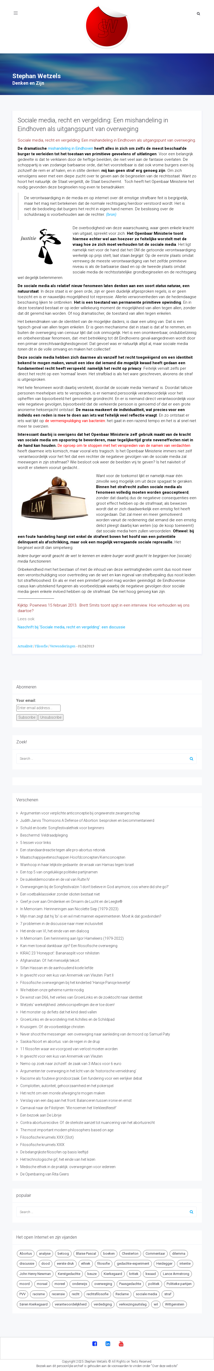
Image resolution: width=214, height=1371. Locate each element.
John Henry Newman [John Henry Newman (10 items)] (35, 1272)
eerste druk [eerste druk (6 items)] (65, 1262)
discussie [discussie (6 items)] (26, 1262)
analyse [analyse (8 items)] (45, 1252)
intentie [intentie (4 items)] (185, 1262)
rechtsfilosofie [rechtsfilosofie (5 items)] (97, 1293)
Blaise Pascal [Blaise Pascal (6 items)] (86, 1252)
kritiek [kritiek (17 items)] (133, 1272)
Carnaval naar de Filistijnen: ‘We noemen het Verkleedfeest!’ (68, 1106)
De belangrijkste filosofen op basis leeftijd (54, 1151)
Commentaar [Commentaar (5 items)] (155, 1252)
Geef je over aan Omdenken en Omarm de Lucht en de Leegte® (71, 900)
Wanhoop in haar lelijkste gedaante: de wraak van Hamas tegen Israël (77, 863)
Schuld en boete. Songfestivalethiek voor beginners (62, 826)
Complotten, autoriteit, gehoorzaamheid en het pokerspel (66, 1084)
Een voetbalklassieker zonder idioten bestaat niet (60, 893)
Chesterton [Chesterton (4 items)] (130, 1252)
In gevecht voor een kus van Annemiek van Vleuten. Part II (66, 974)
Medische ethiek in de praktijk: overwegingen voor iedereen (68, 1165)
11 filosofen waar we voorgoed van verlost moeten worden (69, 1047)
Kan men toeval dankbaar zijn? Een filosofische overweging (68, 944)
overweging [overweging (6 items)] (103, 1283)
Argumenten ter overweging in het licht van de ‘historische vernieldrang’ (78, 1070)
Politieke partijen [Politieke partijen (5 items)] (179, 1283)
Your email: (26, 699)
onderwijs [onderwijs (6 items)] (79, 1283)
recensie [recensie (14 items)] (58, 1293)
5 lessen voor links (35, 841)
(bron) (111, 213)
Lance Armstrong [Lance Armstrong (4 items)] (176, 1272)
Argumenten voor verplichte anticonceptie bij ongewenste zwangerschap (80, 812)
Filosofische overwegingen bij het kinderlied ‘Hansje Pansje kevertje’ (75, 981)
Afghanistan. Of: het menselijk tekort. (50, 959)
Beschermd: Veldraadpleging (44, 834)
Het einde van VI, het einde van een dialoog (54, 930)
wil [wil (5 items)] (156, 1303)
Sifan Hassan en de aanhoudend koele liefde (56, 966)
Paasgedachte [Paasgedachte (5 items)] (130, 1283)
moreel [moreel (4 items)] (59, 1283)
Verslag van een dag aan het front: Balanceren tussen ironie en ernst (76, 1099)
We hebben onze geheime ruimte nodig (52, 989)
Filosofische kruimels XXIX (42, 1143)
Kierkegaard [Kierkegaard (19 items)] (113, 1272)
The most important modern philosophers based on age (66, 1129)
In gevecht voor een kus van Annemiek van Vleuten (61, 1055)
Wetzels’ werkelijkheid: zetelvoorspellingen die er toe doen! (67, 1003)
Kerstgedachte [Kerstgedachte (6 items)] (69, 1272)
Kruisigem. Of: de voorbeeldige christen (52, 1025)
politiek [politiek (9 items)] (154, 1283)
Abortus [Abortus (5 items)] (25, 1252)
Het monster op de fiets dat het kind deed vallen (58, 1011)
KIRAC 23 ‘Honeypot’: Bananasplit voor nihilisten (59, 952)
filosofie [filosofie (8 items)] (103, 1262)
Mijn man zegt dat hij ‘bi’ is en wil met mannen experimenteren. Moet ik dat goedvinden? (90, 915)
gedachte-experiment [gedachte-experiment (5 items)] (133, 1262)
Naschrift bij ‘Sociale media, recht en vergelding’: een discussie (71, 625)
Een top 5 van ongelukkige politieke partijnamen (59, 871)
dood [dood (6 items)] (45, 1262)
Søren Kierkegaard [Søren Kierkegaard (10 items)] (33, 1303)
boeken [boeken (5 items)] (109, 1252)
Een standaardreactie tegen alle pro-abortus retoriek (62, 849)
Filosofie (41, 645)
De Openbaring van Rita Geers (44, 1173)
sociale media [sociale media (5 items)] (146, 1293)
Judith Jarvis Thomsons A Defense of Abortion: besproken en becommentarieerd (87, 819)
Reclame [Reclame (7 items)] (122, 1293)
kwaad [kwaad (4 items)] (151, 1272)
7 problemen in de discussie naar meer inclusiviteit (61, 922)
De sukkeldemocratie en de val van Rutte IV (55, 878)
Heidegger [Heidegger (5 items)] (164, 1262)
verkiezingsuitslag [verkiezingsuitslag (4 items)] (133, 1303)
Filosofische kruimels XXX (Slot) (47, 1136)
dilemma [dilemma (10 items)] (178, 1252)
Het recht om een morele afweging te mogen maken (62, 1092)
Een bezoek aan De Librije (40, 1114)
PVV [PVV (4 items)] (22, 1293)
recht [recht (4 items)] (75, 1293)
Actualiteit (25, 645)
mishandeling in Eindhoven (70, 147)
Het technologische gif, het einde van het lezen (57, 1158)
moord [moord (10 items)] (24, 1283)
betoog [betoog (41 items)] (63, 1252)
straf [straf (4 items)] (167, 1293)
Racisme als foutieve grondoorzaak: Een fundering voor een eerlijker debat (81, 1077)
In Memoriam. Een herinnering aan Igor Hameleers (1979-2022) (72, 937)
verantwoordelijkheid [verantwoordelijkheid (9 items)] (71, 1303)
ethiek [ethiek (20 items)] (85, 1262)
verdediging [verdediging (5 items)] (103, 1303)
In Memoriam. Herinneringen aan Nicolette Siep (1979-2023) (69, 907)
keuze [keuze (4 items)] (92, 1272)
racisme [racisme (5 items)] (39, 1293)
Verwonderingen (62, 645)
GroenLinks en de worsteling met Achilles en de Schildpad (67, 1018)
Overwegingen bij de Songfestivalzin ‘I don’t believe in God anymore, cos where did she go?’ (94, 885)
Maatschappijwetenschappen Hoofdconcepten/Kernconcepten (72, 856)
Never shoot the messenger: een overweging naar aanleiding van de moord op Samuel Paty (95, 1033)
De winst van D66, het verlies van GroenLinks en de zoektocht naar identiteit (81, 996)
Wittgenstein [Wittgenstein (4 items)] (174, 1303)
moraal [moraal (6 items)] (42, 1283)
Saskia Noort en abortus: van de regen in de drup (60, 1040)
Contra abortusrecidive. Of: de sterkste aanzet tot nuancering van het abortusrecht (87, 1121)
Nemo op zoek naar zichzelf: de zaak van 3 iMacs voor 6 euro (70, 1062)
